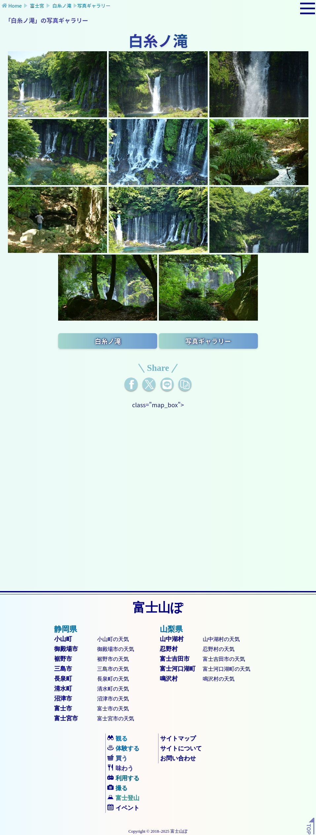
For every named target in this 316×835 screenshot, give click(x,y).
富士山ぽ (158, 608)
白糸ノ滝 (61, 5)
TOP (309, 829)
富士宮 (37, 5)
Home (15, 5)
